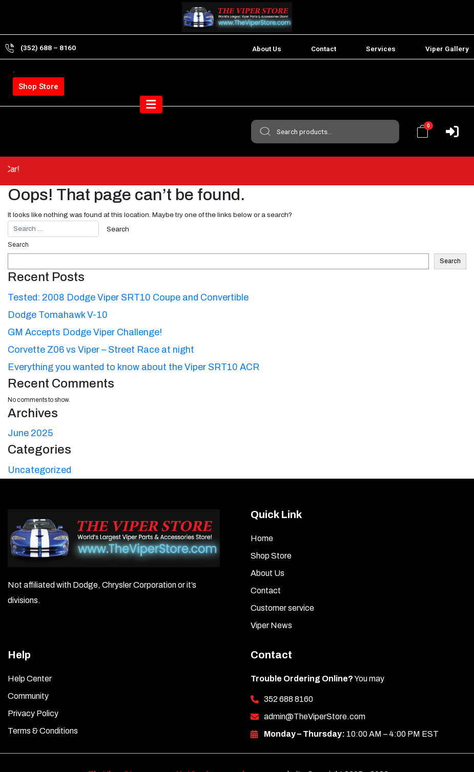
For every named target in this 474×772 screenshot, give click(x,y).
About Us (266, 49)
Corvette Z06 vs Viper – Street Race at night (101, 326)
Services (381, 49)
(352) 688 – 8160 (48, 48)
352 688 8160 (288, 675)
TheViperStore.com (126, 750)
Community (28, 672)
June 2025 (30, 409)
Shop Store (38, 86)
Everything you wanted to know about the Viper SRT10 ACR (133, 343)
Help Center (30, 655)
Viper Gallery (447, 49)
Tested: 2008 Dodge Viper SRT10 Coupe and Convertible (128, 274)
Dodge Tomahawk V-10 (58, 291)
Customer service (282, 584)
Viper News (271, 601)
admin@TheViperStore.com (314, 693)
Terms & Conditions (43, 707)
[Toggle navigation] (447, 119)
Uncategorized (39, 446)
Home (262, 514)
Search (264, 81)
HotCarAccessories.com (224, 750)
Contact (323, 49)
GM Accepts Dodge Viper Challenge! (85, 309)
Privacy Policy (33, 689)
